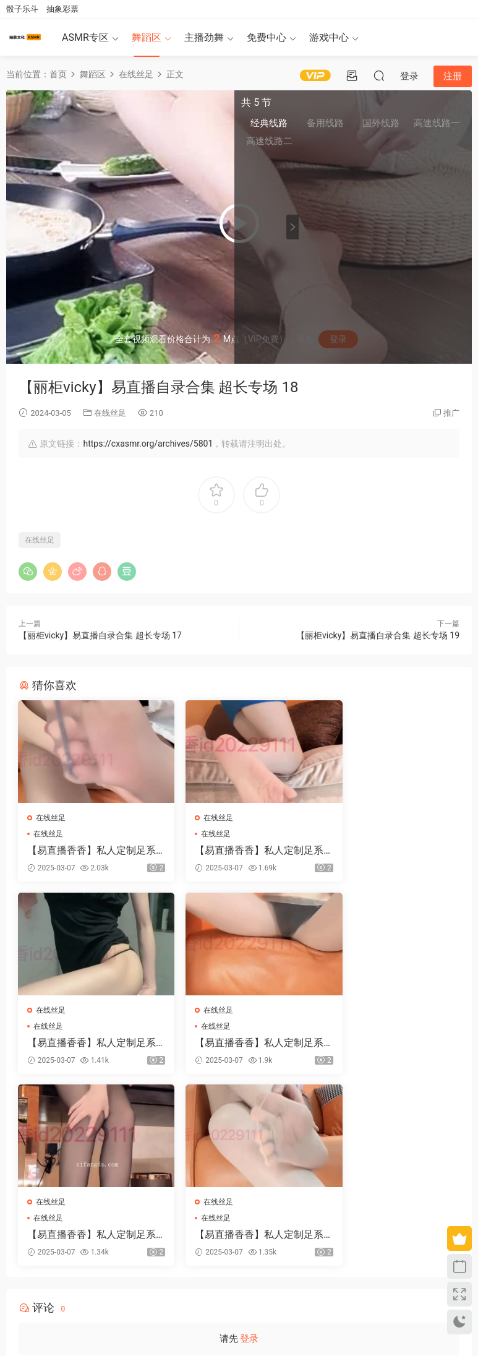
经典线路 (327, 124)
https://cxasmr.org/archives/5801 (148, 443)
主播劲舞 (204, 37)
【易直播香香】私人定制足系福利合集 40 (87, 850)
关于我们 (38, 1292)
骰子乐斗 (22, 9)
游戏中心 (329, 37)
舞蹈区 (146, 37)
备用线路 (366, 124)
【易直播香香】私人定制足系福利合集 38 (87, 1044)
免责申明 (70, 1292)
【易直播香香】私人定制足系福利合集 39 (238, 1044)
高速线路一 (443, 125)
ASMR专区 (85, 37)
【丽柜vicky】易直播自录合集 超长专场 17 (100, 635)
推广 (451, 413)
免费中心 (266, 37)
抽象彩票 (62, 9)
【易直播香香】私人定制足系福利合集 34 (389, 1044)
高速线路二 (327, 142)
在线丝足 (110, 413)
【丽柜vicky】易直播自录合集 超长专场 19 (377, 635)
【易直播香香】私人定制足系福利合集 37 (389, 850)
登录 (249, 1149)
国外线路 (404, 124)
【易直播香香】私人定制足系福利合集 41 (238, 850)
